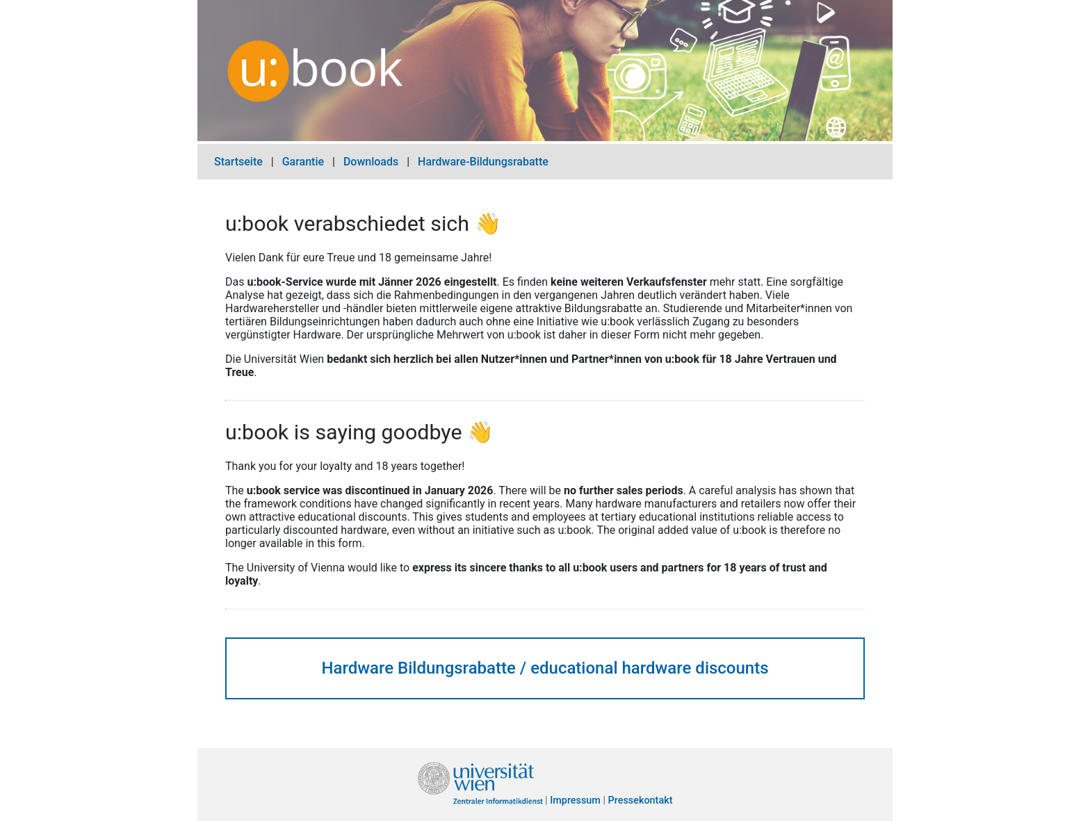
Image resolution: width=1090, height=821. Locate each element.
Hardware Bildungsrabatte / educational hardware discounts (544, 668)
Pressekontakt (640, 801)
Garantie (303, 161)
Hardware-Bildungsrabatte (483, 161)
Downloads (370, 161)
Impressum (575, 801)
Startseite (238, 161)
